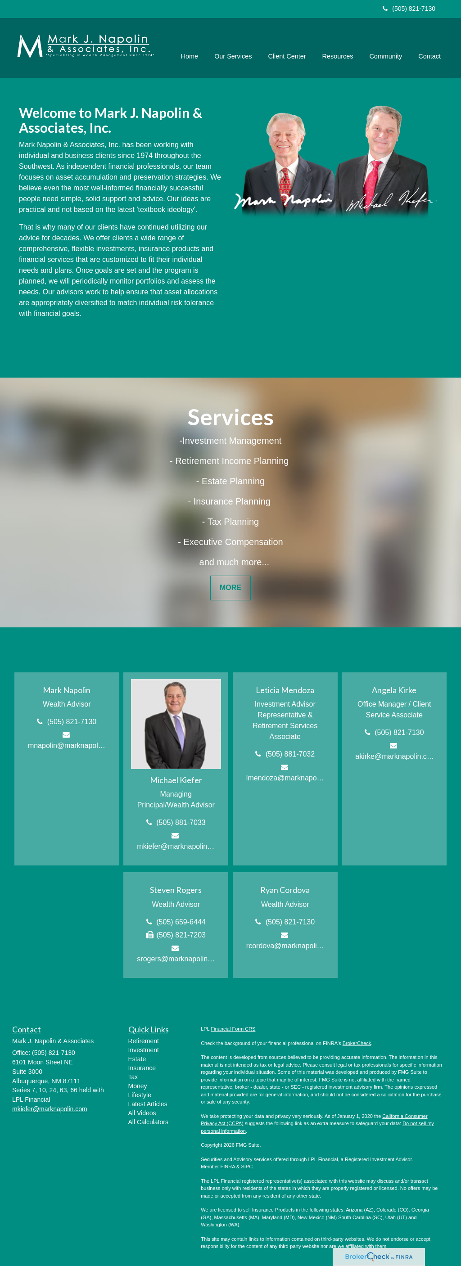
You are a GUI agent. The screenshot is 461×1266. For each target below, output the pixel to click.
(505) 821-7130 (409, 8)
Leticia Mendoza (285, 690)
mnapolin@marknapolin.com (67, 745)
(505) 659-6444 (180, 922)
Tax (133, 1077)
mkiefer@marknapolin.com (176, 846)
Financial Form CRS (233, 1029)
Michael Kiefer (176, 780)
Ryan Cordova (285, 890)
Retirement (143, 1041)
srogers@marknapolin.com (176, 959)
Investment (143, 1050)
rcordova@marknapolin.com (285, 946)
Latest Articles (147, 1104)
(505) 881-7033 (180, 822)
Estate (137, 1059)
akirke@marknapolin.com (394, 756)
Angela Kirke (394, 690)
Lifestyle (139, 1095)
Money (137, 1086)
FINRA (228, 1166)
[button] (233, 46)
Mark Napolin (66, 690)
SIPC (247, 1166)
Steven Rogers (176, 890)
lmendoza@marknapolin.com (285, 778)
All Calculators (148, 1122)
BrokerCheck (357, 1043)
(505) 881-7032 (290, 754)
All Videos (142, 1113)
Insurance (142, 1068)
